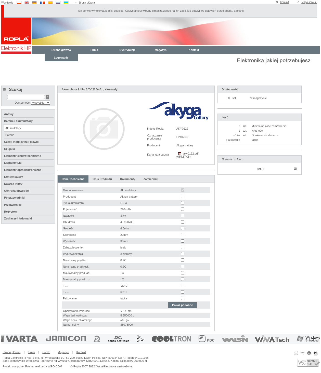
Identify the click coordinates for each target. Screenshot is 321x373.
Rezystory (11, 211)
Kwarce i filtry (13, 183)
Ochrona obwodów (16, 190)
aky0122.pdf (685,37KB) (187, 155)
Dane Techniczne (73, 179)
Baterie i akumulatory (18, 120)
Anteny (9, 114)
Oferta (46, 352)
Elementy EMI (13, 162)
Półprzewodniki (14, 197)
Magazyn (160, 49)
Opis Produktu (102, 179)
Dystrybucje (128, 49)
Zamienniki (151, 179)
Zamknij (239, 10)
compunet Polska (22, 366)
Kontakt (284, 2)
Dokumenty (127, 179)
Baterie (9, 134)
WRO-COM (55, 366)
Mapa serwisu (309, 2)
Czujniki (9, 148)
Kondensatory (13, 176)
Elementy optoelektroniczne (22, 169)
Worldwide (7, 2)
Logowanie (61, 57)
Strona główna (87, 2)
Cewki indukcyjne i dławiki (21, 141)
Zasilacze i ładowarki (18, 218)
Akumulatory (13, 128)
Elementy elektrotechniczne (22, 155)
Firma (94, 49)
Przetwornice (12, 204)
